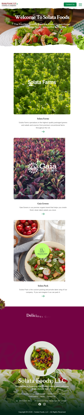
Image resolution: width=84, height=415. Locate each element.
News (42, 396)
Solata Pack (52, 394)
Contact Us (70, 4)
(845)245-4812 (25, 401)
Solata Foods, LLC (42, 380)
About (19, 394)
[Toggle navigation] (80, 4)
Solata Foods (39, 412)
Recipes (62, 394)
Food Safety (33, 396)
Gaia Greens (40, 394)
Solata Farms (29, 394)
